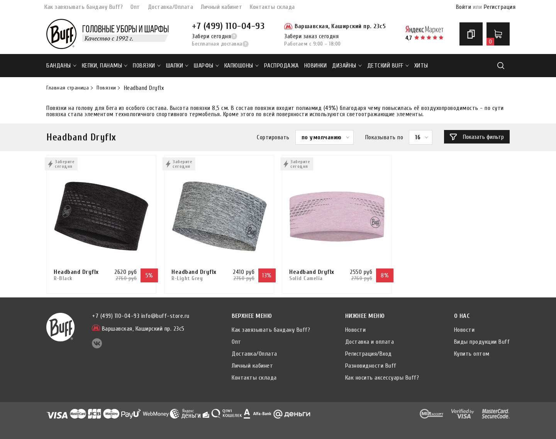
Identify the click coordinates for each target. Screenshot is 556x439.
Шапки (177, 65)
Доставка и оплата (369, 341)
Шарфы (206, 65)
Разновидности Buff (371, 365)
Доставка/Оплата (170, 6)
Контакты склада (272, 6)
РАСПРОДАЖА (281, 65)
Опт (135, 6)
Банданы (61, 65)
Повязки (147, 65)
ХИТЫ (421, 65)
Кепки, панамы (105, 65)
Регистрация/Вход (368, 353)
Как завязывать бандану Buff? (83, 6)
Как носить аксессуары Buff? (382, 377)
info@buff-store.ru (165, 315)
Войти (463, 6)
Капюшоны (241, 65)
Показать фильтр (477, 136)
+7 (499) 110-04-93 (228, 26)
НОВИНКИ (315, 65)
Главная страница (67, 88)
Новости (355, 329)
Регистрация (500, 6)
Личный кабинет (221, 6)
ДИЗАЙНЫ (347, 65)
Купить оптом (472, 353)
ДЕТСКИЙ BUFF (388, 65)
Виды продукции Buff (482, 341)
